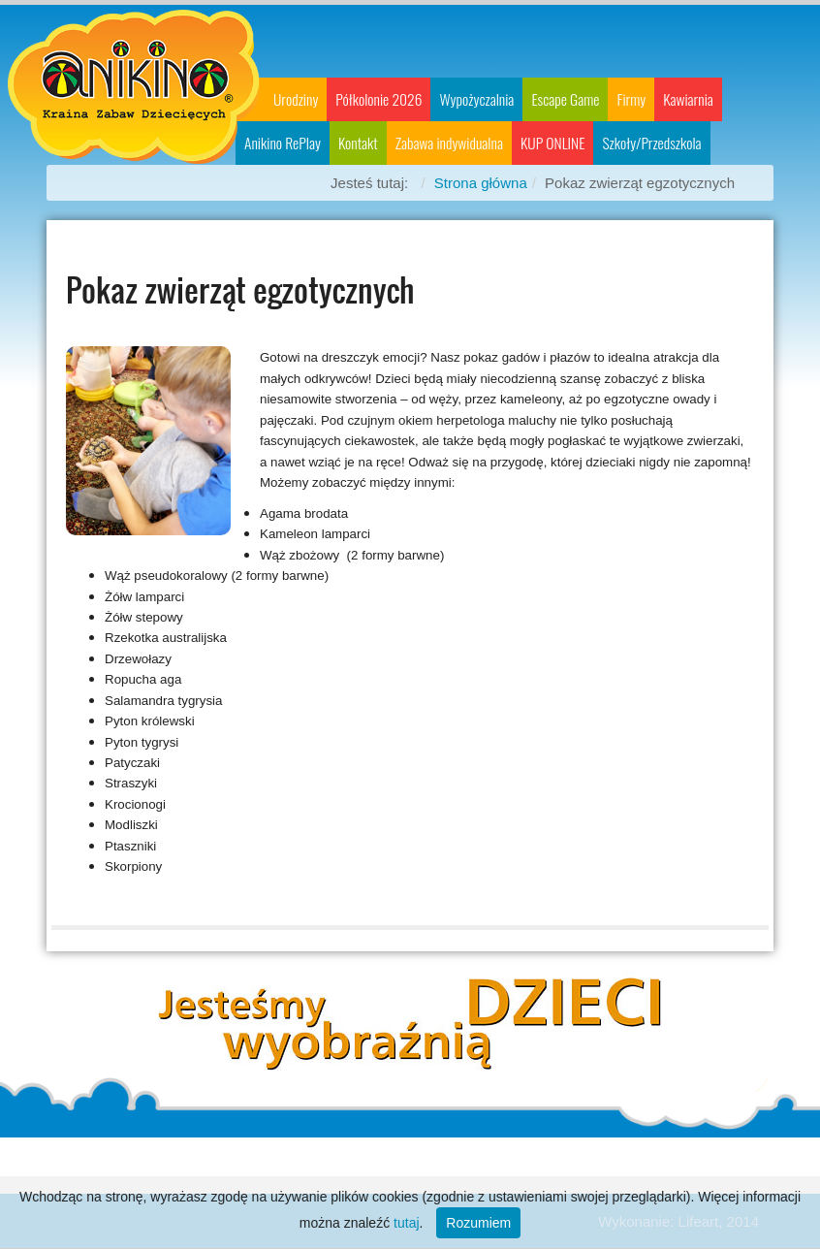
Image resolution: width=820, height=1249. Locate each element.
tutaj (406, 1223)
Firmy (631, 99)
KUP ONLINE (552, 142)
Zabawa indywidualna (449, 142)
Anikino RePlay (282, 142)
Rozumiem (478, 1223)
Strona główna (480, 183)
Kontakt (358, 142)
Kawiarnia (688, 99)
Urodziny (295, 99)
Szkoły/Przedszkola (651, 142)
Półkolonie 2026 (378, 99)
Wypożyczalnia (476, 99)
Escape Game (565, 99)
